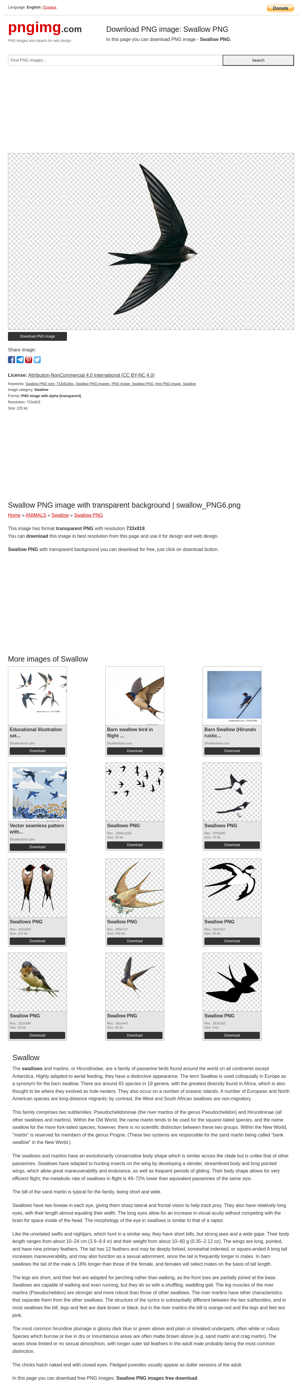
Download (37, 751)
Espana (50, 7)
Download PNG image (37, 336)
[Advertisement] (151, 111)
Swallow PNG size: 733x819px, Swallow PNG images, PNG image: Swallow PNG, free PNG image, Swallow (110, 384)
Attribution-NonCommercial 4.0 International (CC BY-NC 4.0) (91, 375)
